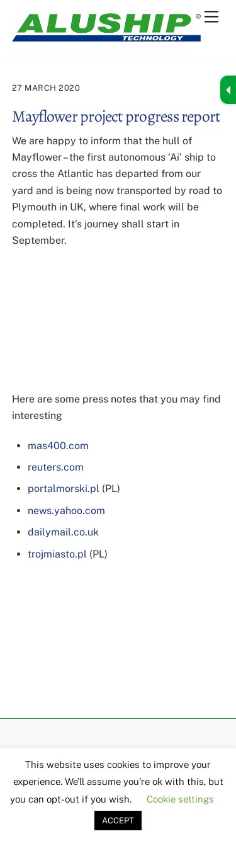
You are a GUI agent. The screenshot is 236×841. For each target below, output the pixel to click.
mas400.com (58, 446)
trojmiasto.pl (57, 554)
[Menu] (211, 17)
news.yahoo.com (66, 511)
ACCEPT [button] (118, 820)
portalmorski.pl (63, 489)
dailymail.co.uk (63, 532)
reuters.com (56, 467)
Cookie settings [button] (180, 799)
